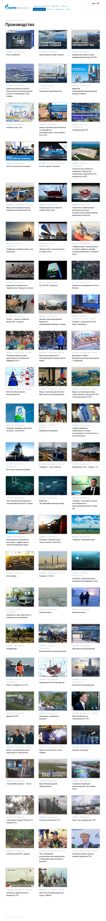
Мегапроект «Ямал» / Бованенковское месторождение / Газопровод (85, 358)
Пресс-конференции (41, 6)
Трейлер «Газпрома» (80, 750)
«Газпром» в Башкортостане (83, 540)
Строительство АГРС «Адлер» (18, 854)
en (100, 3)
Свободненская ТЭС (80, 130)
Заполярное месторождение (83, 649)
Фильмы (64, 6)
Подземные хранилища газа (50, 91)
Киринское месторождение (83, 685)
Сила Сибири (11, 576)
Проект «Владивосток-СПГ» (17, 685)
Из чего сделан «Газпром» (49, 166)
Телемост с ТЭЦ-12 (46, 576)
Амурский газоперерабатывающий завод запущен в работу (84, 91)
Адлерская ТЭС (12, 716)
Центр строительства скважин (18, 166)
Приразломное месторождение (51, 682)
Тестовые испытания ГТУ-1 (50, 820)
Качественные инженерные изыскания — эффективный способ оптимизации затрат (17, 542)
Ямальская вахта (79, 612)
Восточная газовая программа (18, 470)
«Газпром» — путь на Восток (50, 467)
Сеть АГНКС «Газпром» (48, 285)
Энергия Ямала (45, 612)
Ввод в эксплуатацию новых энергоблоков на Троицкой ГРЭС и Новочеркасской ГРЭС (85, 394)
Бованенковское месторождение (52, 651)
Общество (59, 9)
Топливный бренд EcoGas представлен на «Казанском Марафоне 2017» (17, 358)
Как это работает (13, 55)
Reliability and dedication (48, 431)
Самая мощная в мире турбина (51, 55)
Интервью (55, 6)
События (50, 9)
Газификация (11, 649)
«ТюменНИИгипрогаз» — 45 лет (18, 784)
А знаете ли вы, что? (14, 127)
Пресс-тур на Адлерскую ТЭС (84, 820)
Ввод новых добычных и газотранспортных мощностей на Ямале (52, 358)
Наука (68, 9)
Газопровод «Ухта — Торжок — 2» (85, 467)
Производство (39, 9)
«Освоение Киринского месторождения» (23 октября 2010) (83, 786)
